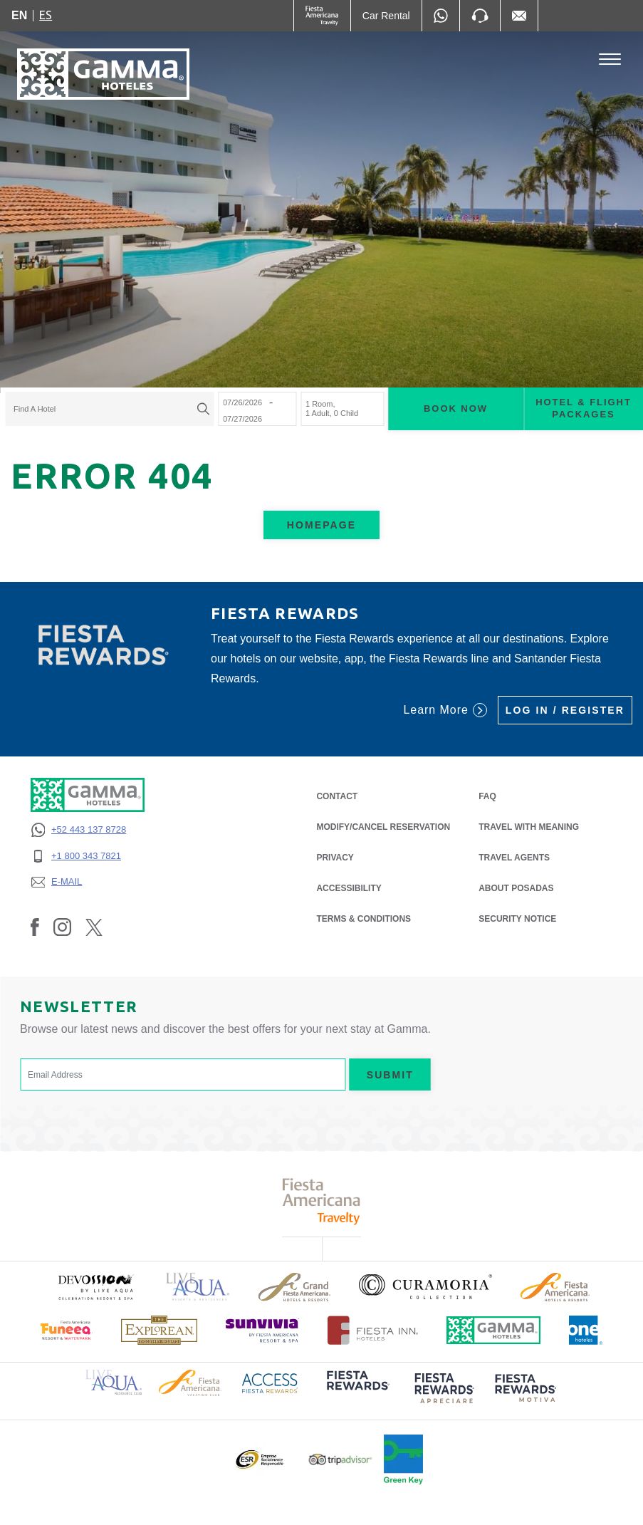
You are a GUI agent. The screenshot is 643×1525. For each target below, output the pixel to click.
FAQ (487, 796)
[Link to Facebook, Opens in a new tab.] (35, 927)
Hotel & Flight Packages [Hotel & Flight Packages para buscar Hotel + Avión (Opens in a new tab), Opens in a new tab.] (583, 408)
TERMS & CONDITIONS (363, 919)
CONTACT (336, 796)
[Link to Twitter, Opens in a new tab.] (94, 927)
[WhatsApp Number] (440, 15)
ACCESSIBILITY (348, 888)
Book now (456, 408)
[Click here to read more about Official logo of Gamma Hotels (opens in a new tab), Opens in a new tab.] (493, 1330)
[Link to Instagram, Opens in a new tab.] (62, 927)
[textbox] (106, 409)
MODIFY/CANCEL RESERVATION (383, 827)
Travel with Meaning (529, 827)
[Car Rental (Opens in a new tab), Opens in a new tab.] (386, 15)
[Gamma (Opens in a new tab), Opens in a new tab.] (322, 15)
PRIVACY (334, 856)
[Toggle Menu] (610, 59)
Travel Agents (514, 858)
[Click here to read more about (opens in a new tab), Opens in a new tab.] (95, 1286)
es (45, 15)
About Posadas (516, 888)
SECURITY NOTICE (517, 919)
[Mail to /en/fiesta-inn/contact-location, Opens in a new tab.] (519, 15)
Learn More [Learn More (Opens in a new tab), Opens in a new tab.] (444, 710)
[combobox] (109, 409)
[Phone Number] (480, 15)
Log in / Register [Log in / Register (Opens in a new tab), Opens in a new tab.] (565, 710)
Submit (390, 1075)
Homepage (321, 525)
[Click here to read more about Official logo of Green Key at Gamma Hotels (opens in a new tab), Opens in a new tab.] (403, 1459)
